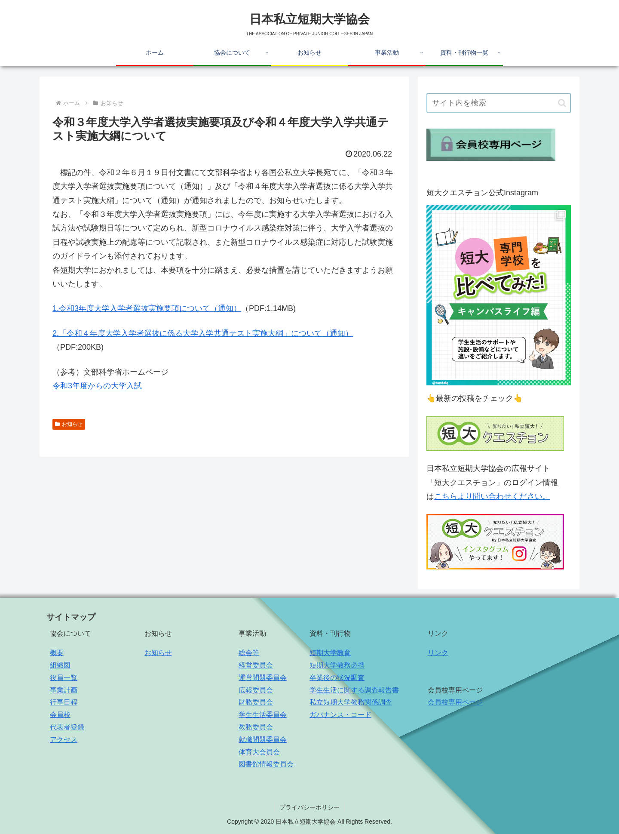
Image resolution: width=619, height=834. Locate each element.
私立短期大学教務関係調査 (351, 702)
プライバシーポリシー (309, 807)
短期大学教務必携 (337, 665)
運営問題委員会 (263, 677)
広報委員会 (256, 690)
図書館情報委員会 (266, 764)
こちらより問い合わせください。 (492, 496)
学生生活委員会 (263, 714)
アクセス (63, 739)
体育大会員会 (259, 752)
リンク (438, 652)
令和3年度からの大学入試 (97, 386)
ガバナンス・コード (340, 714)
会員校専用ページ (455, 702)
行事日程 (63, 702)
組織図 (60, 665)
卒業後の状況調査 (337, 677)
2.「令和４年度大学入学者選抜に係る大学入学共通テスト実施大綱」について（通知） (202, 333)
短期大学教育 (330, 652)
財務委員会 (256, 702)
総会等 (249, 652)
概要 (57, 652)
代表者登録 (67, 727)
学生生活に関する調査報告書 (354, 690)
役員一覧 (63, 677)
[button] (562, 103)
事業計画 (63, 690)
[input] (498, 103)
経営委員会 (256, 665)
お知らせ (69, 424)
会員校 (60, 714)
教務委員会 (256, 727)
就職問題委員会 (263, 739)
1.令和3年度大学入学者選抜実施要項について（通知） (146, 308)
